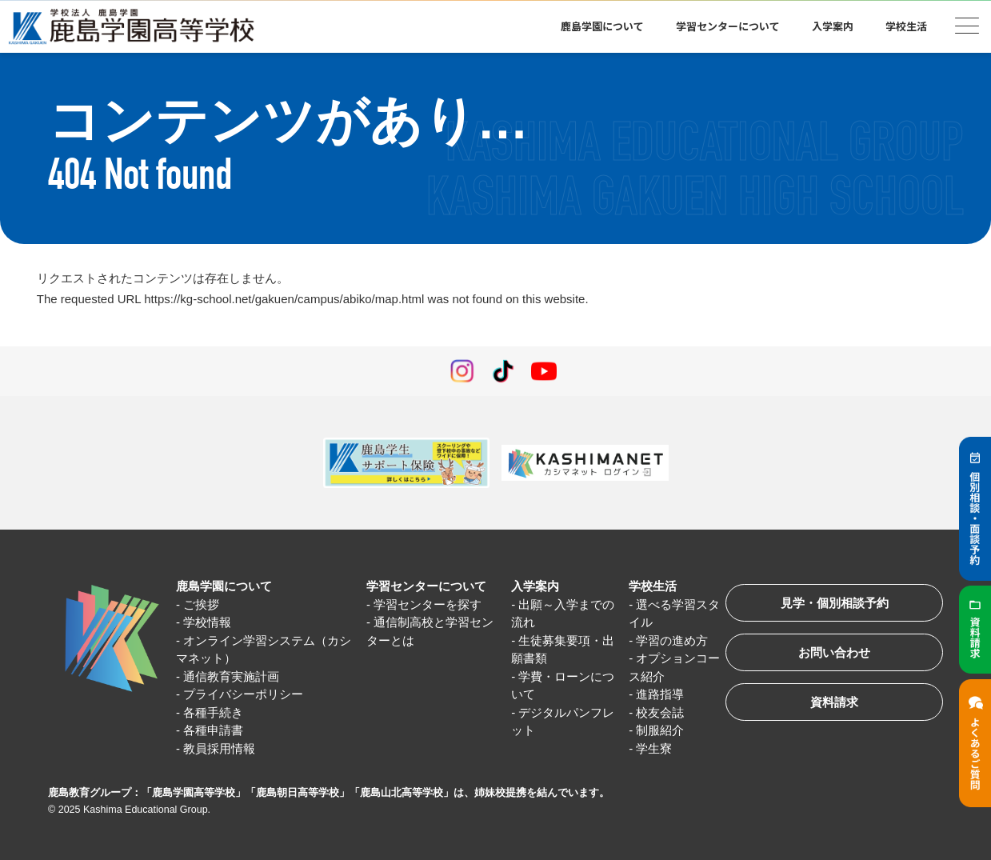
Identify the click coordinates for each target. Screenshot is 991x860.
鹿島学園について (602, 26)
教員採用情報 (219, 748)
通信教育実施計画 (231, 676)
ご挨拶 (201, 604)
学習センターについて (728, 26)
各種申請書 (213, 730)
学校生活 (906, 26)
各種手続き (213, 712)
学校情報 (207, 622)
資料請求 (834, 702)
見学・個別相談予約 (835, 603)
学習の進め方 (672, 640)
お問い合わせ (834, 652)
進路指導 (660, 694)
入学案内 (832, 26)
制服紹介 (660, 730)
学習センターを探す (428, 604)
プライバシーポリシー (243, 694)
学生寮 (654, 748)
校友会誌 (660, 712)
